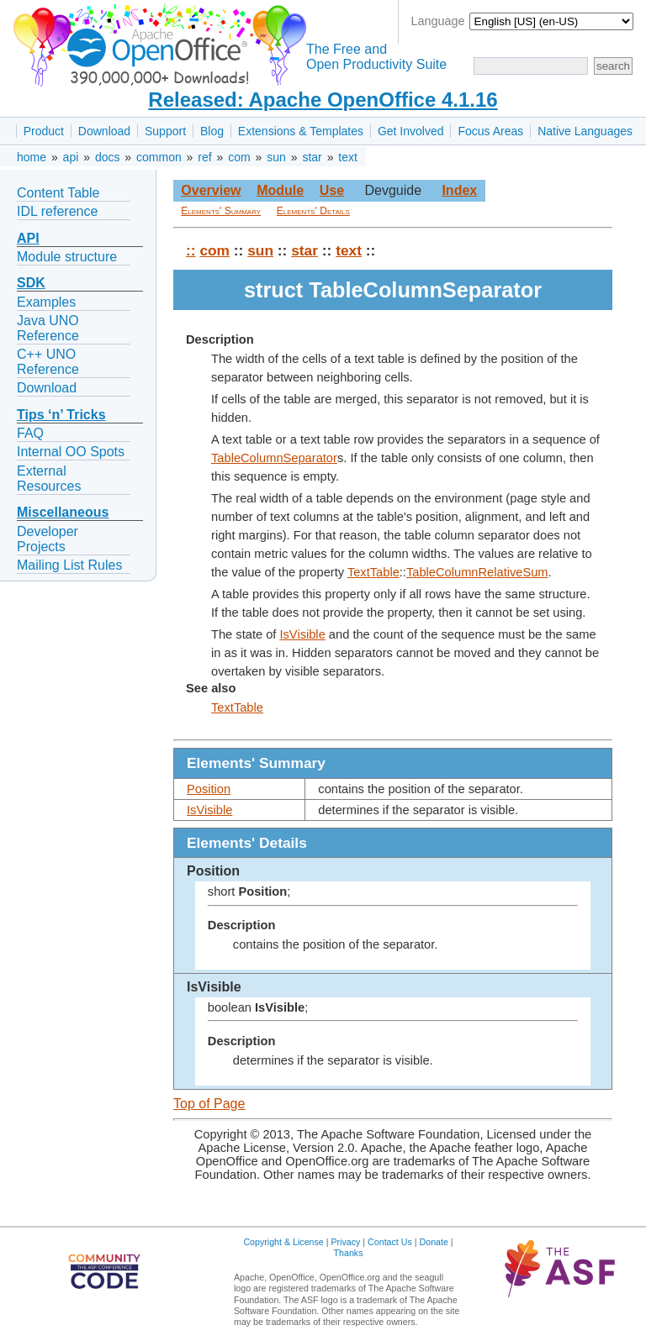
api (71, 157)
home (31, 157)
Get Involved (411, 131)
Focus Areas (490, 131)
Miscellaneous (63, 512)
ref (204, 157)
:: (191, 250)
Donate (434, 1242)
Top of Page (209, 1103)
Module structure (67, 257)
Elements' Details (313, 211)
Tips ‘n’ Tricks (61, 415)
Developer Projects (47, 539)
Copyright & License (283, 1242)
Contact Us (390, 1242)
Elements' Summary (221, 211)
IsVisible (302, 634)
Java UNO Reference (48, 328)
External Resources (49, 478)
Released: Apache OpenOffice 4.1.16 (322, 99)
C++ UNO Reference (48, 361)
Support (165, 131)
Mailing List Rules (69, 565)
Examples (46, 302)
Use (332, 190)
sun (276, 157)
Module (280, 190)
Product (44, 131)
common (159, 157)
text (347, 157)
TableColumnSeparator (274, 458)
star (311, 157)
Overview (211, 190)
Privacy (345, 1242)
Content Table (58, 193)
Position (208, 789)
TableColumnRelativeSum (477, 572)
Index (459, 190)
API (28, 238)
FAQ (30, 433)
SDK (31, 283)
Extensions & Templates (300, 131)
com (239, 157)
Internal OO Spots (70, 451)
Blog (212, 131)
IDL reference (57, 211)
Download (104, 131)
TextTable (373, 572)
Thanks (348, 1253)
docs (107, 157)
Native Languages (585, 131)
